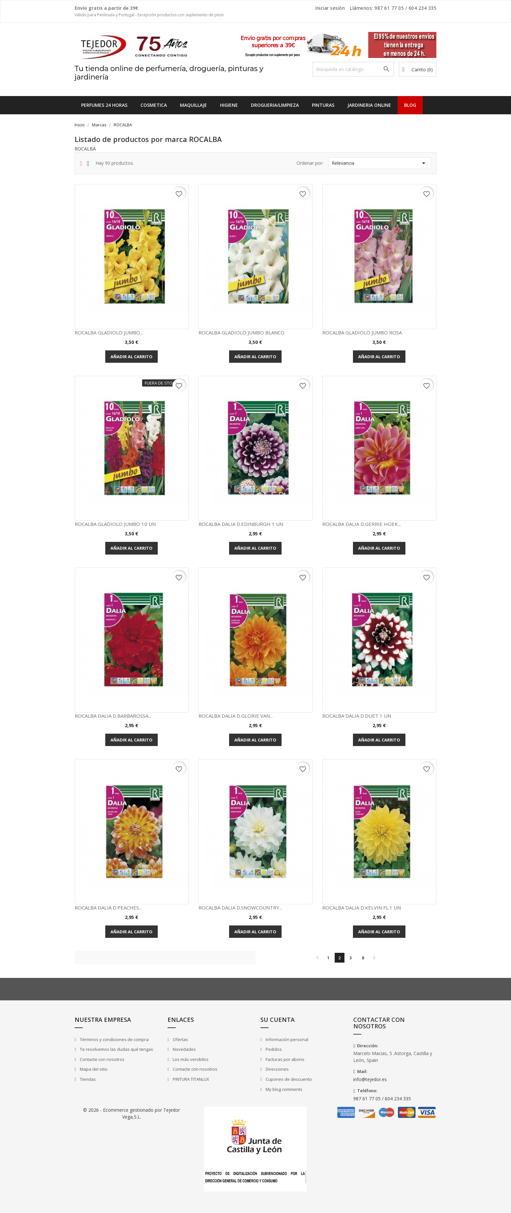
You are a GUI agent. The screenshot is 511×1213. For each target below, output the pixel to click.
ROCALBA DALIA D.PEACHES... (108, 907)
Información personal (286, 1039)
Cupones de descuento (288, 1079)
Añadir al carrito (131, 357)
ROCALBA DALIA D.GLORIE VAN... (235, 715)
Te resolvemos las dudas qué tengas (116, 1049)
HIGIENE (229, 105)
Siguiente (374, 958)
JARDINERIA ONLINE (369, 105)
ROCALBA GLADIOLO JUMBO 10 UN (115, 524)
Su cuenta (277, 1019)
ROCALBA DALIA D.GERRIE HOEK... (361, 524)
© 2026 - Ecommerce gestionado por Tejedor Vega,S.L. (131, 1113)
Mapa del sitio (93, 1069)
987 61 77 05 (389, 8)
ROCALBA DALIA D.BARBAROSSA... (113, 715)
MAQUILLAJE (193, 105)
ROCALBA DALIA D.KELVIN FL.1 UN (361, 907)
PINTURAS (323, 105)
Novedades (184, 1049)
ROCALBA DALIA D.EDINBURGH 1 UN (240, 524)
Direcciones (277, 1069)
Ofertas (180, 1039)
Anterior (317, 958)
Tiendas (87, 1079)
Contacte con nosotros (101, 1059)
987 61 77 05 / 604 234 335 (382, 1098)
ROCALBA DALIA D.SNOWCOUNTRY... (240, 907)
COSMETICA (153, 105)
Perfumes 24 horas (104, 105)
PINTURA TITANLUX (190, 1079)
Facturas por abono (284, 1059)
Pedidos (273, 1049)
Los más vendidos (190, 1059)
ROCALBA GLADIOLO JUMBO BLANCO (241, 332)
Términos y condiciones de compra (114, 1039)
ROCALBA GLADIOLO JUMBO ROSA (362, 332)
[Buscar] (353, 69)
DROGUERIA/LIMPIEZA (275, 105)
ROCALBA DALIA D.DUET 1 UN (356, 715)
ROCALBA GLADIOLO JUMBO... (109, 332)
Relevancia (380, 163)
